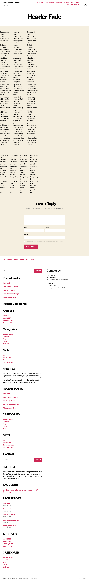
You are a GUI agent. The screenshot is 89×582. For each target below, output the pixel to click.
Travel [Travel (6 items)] (5, 492)
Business (6, 344)
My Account (7, 260)
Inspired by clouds (9, 290)
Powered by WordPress (30, 578)
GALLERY (66, 3)
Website (26, 234)
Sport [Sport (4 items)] (27, 490)
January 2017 (7, 323)
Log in (5, 355)
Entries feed (7, 357)
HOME (38, 3)
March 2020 (7, 316)
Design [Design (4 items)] (4, 490)
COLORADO (58, 3)
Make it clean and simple (11, 294)
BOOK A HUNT (75, 3)
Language (31, 260)
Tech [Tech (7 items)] (35, 490)
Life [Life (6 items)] (16, 490)
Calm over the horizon (10, 287)
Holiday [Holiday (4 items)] (12, 490)
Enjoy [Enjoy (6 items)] (8, 490)
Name (26, 227)
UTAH (42, 3)
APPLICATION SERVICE (72, 5)
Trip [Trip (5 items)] (10, 492)
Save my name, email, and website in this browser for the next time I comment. (45, 241)
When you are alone (9, 297)
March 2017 (7, 318)
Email (47, 227)
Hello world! (7, 283)
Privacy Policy (19, 260)
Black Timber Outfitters (12, 3)
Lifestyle (6, 336)
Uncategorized (8, 334)
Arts (4, 339)
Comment (27, 214)
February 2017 (8, 320)
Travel (5, 341)
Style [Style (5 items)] (30, 490)
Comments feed (8, 360)
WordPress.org (8, 362)
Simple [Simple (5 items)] (23, 490)
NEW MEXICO (50, 3)
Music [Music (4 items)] (19, 490)
